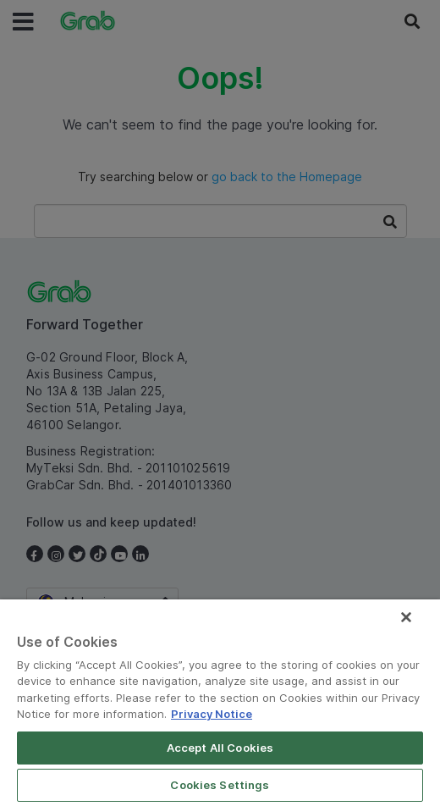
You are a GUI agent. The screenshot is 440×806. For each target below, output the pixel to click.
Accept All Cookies (220, 747)
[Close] (406, 617)
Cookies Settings (219, 785)
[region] (220, 702)
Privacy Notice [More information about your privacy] (211, 713)
